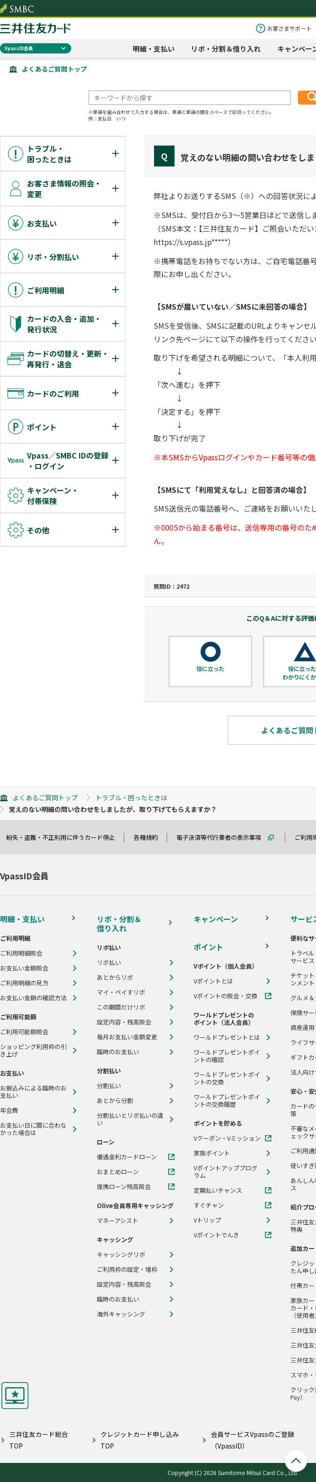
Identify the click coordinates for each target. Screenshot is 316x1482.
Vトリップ (207, 1220)
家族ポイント (212, 1153)
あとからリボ (115, 977)
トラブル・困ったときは (131, 797)
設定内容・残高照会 (124, 1022)
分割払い (109, 1086)
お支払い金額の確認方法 (33, 998)
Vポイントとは (213, 981)
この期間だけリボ (121, 1007)
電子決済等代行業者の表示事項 (223, 837)
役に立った (210, 669)
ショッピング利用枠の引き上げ (33, 1050)
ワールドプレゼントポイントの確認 (227, 1056)
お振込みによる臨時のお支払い (33, 1091)
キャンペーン (216, 919)
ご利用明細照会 (21, 953)
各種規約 (150, 837)
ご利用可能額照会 (24, 1032)
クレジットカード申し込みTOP (140, 1439)
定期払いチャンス (218, 1190)
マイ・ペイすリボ (121, 992)
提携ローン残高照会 (124, 1186)
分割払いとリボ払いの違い (130, 1119)
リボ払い (109, 962)
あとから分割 (115, 1100)
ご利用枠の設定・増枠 (127, 1269)
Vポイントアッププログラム (225, 1171)
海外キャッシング (121, 1314)
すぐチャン (209, 1205)
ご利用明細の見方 (24, 983)
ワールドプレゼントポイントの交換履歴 (227, 1100)
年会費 (9, 1110)
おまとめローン (118, 1172)
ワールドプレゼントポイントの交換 (227, 1078)
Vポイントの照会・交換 (225, 996)
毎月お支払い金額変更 (127, 1037)
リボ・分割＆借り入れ (226, 48)
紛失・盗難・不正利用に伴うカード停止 (64, 837)
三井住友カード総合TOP (38, 1439)
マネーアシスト (117, 1220)
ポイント (208, 946)
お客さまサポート (289, 28)
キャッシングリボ (121, 1254)
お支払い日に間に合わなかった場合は (33, 1129)
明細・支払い (154, 48)
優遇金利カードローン (127, 1157)
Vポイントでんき (216, 1235)
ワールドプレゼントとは (227, 1037)
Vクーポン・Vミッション (227, 1138)
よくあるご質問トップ (54, 68)
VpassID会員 (19, 48)
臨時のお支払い (118, 1052)
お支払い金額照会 (24, 968)
